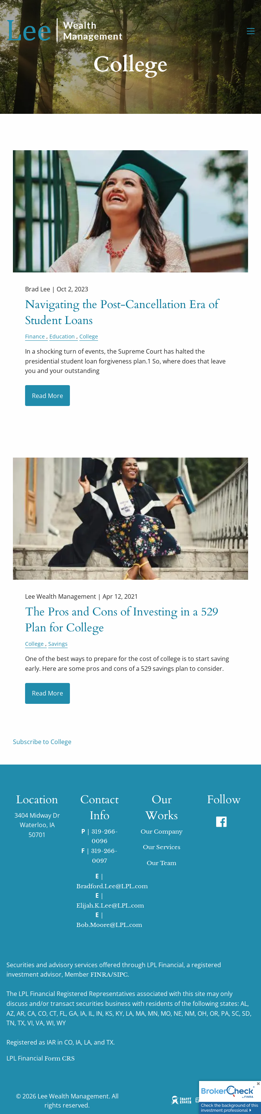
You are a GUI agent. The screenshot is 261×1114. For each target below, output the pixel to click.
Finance (35, 336)
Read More (47, 396)
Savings (58, 643)
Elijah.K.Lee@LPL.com (110, 905)
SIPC (120, 974)
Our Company (162, 831)
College (88, 336)
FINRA (100, 974)
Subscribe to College (42, 742)
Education (62, 336)
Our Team (161, 863)
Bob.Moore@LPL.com (109, 924)
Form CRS (59, 1058)
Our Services (161, 847)
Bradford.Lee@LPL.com (112, 886)
